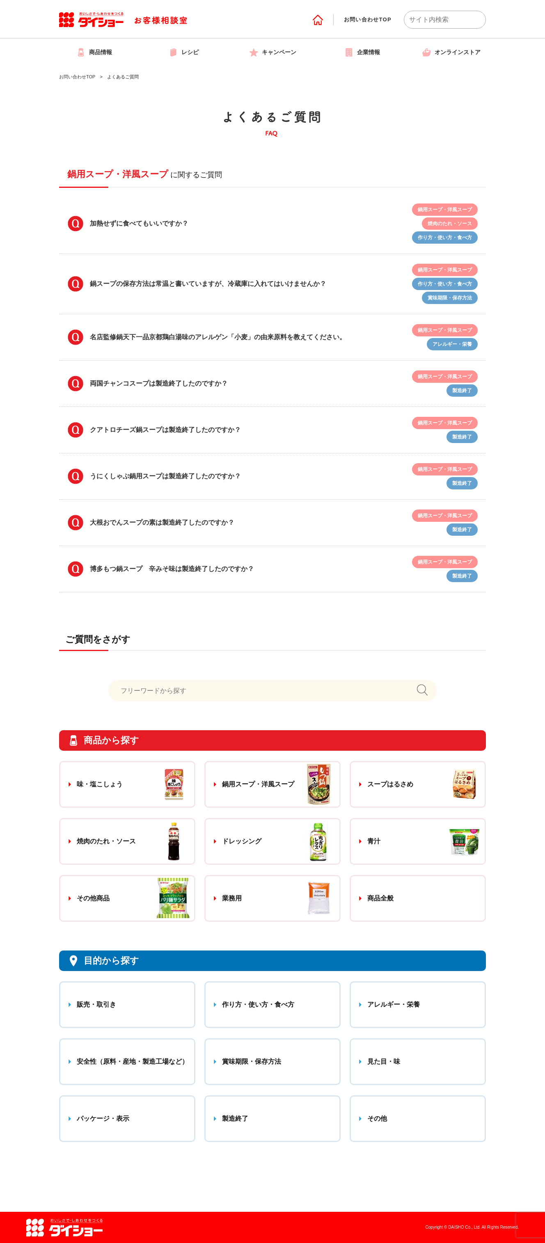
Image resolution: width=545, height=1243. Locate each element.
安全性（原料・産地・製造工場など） (132, 1061)
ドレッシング (241, 841)
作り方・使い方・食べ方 (258, 1004)
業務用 (232, 898)
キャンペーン (272, 52)
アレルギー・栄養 (393, 1004)
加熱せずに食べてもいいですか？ (139, 223)
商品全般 (380, 898)
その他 (377, 1118)
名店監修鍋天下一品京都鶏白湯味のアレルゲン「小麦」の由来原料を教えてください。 (218, 337)
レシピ (183, 52)
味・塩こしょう (100, 784)
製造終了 (235, 1118)
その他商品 (93, 898)
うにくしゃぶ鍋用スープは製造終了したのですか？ (165, 476)
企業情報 (362, 52)
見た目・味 (383, 1061)
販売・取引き (96, 1004)
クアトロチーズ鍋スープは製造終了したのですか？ (165, 429)
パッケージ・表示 (103, 1118)
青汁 (373, 841)
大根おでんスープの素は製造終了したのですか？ (162, 522)
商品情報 (94, 52)
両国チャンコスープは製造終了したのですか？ (159, 383)
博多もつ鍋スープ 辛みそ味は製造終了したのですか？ (172, 568)
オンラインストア (451, 52)
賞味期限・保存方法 (251, 1061)
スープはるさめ (390, 784)
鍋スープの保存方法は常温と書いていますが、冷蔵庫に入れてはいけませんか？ (208, 283)
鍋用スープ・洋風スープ (258, 784)
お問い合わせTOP (368, 19)
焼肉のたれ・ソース (106, 841)
